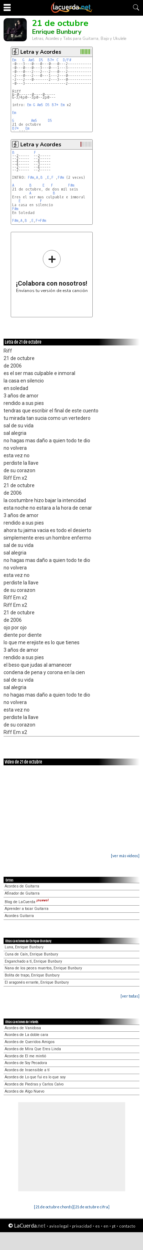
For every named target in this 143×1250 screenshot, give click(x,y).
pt (114, 1226)
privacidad (82, 1226)
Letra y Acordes (40, 52)
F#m (31, 177)
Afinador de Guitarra (22, 893)
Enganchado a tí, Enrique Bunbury (33, 961)
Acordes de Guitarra (22, 886)
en (105, 1226)
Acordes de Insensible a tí (27, 1070)
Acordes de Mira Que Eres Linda (33, 1049)
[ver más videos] (125, 855)
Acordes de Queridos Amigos (30, 1042)
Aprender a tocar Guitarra (26, 908)
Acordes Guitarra (19, 915)
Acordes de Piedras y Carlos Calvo (34, 1084)
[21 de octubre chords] (53, 1206)
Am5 (32, 60)
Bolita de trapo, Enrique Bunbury (32, 975)
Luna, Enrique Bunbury (24, 947)
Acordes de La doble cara (26, 1034)
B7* (50, 60)
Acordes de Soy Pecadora (26, 1063)
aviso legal (58, 1226)
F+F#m (41, 220)
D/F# (67, 60)
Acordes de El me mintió (25, 1056)
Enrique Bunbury (56, 31)
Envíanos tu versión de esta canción (52, 271)
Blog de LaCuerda (27, 902)
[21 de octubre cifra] (91, 1206)
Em (14, 60)
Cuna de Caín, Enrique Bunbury (31, 954)
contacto (127, 1226)
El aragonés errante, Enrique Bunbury (37, 982)
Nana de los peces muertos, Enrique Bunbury (43, 968)
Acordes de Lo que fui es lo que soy (35, 1077)
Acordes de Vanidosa (23, 1028)
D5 (41, 60)
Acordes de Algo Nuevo (24, 1091)
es (97, 1226)
